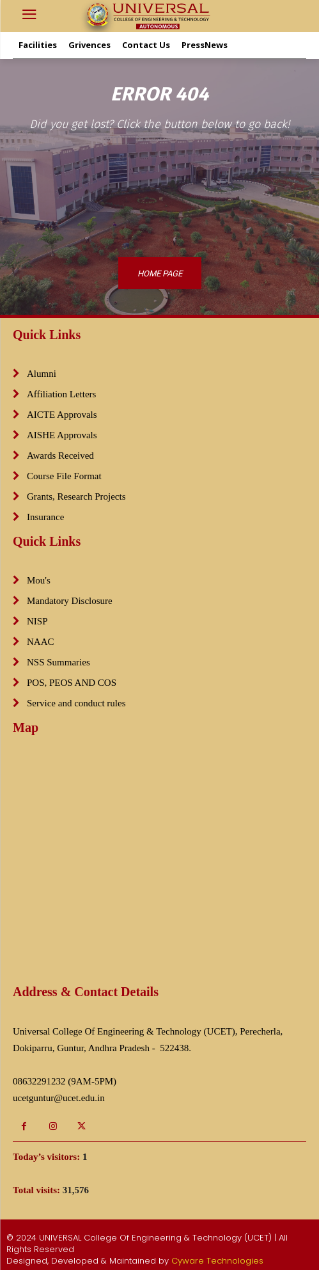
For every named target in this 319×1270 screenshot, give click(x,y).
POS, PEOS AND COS (71, 683)
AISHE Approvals (62, 435)
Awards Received (60, 455)
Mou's (39, 580)
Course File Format (64, 476)
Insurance (45, 517)
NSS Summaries (58, 662)
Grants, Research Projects (76, 496)
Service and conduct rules (76, 703)
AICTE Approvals (62, 414)
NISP (37, 621)
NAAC (40, 642)
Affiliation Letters (61, 394)
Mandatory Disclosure (70, 601)
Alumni (41, 374)
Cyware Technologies (217, 1261)
